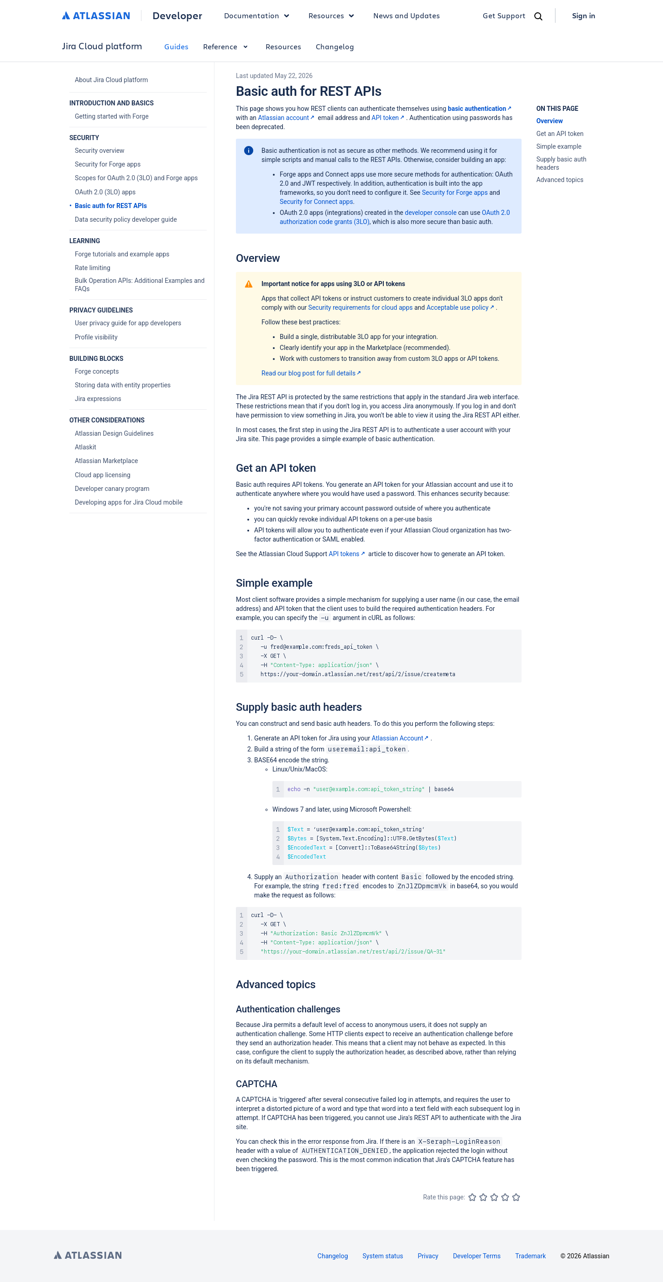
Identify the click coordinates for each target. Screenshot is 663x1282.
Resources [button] (333, 15)
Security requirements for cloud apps (360, 307)
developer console (430, 212)
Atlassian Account (400, 738)
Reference (227, 46)
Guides (176, 46)
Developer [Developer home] (177, 15)
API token (388, 117)
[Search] (538, 16)
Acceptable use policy (461, 307)
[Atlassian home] (96, 15)
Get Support (504, 15)
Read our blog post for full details (312, 373)
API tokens (348, 554)
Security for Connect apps (316, 201)
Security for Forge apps (455, 192)
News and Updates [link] (406, 15)
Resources (283, 46)
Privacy (428, 1256)
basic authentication (481, 108)
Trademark (530, 1256)
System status (383, 1256)
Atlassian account (287, 117)
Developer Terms (477, 1256)
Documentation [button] (259, 15)
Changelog (335, 46)
